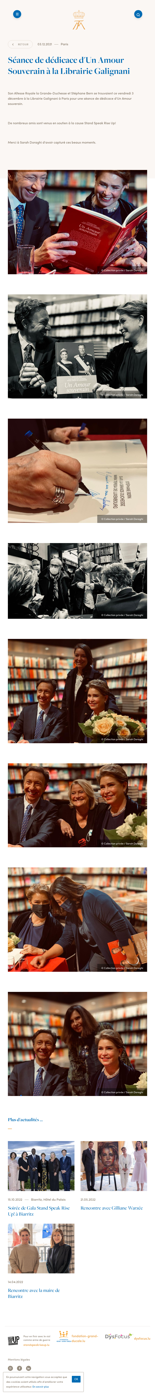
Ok (76, 1381)
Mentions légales (19, 1359)
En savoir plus (40, 1388)
